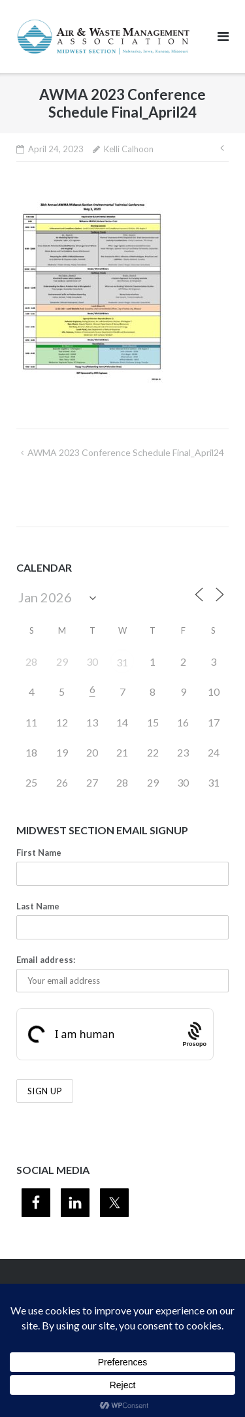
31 (122, 662)
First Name (38, 852)
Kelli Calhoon (129, 149)
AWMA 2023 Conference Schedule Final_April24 (125, 452)
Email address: (45, 959)
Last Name (37, 906)
